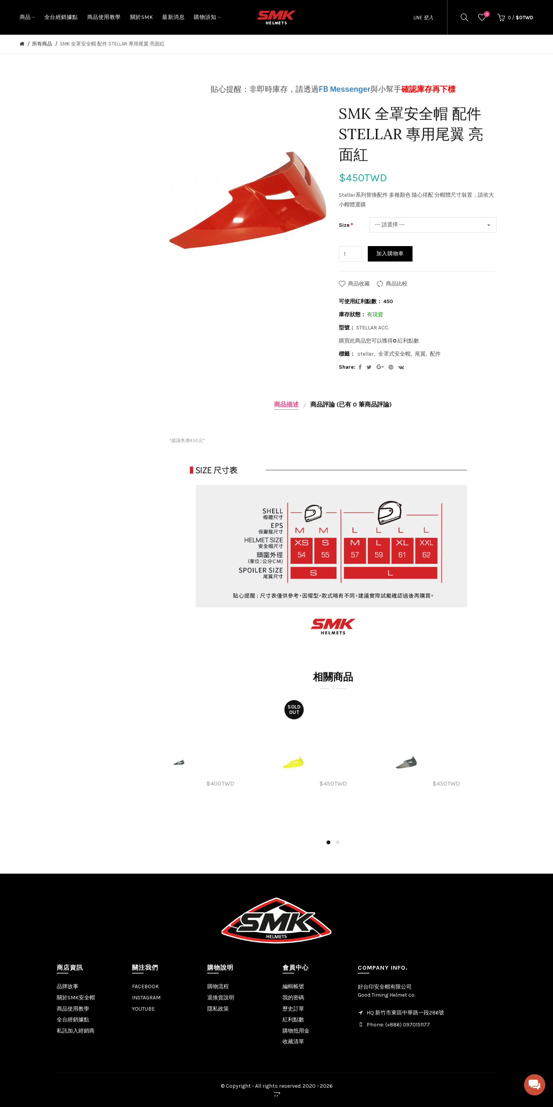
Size (344, 225)
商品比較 (397, 283)
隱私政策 (218, 1009)
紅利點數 (293, 1019)
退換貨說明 (220, 997)
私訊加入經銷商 (76, 1031)
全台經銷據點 (73, 1019)
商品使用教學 (73, 1009)
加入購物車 (390, 253)
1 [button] (328, 842)
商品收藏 (359, 283)
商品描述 (286, 404)
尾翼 (420, 354)
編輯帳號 (293, 986)
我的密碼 (293, 997)
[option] (220, 762)
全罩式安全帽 (394, 354)
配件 (435, 354)
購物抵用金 (295, 1031)
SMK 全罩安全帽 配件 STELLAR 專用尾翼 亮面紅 (112, 44)
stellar (365, 354)
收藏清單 (293, 1041)
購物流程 (218, 986)
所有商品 (42, 44)
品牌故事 (67, 986)
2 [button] (338, 842)
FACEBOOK (145, 986)
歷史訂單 (293, 1009)
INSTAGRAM (146, 997)
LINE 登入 (423, 17)
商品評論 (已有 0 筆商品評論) (351, 404)
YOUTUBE (143, 1009)
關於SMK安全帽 (76, 997)
